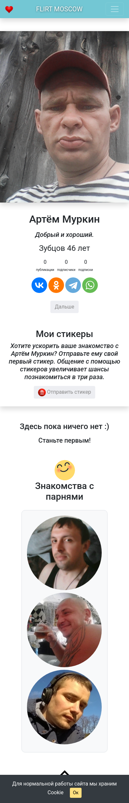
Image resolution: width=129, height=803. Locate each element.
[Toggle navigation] (115, 9)
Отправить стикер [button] (64, 392)
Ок (75, 792)
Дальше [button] (64, 307)
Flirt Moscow (59, 9)
